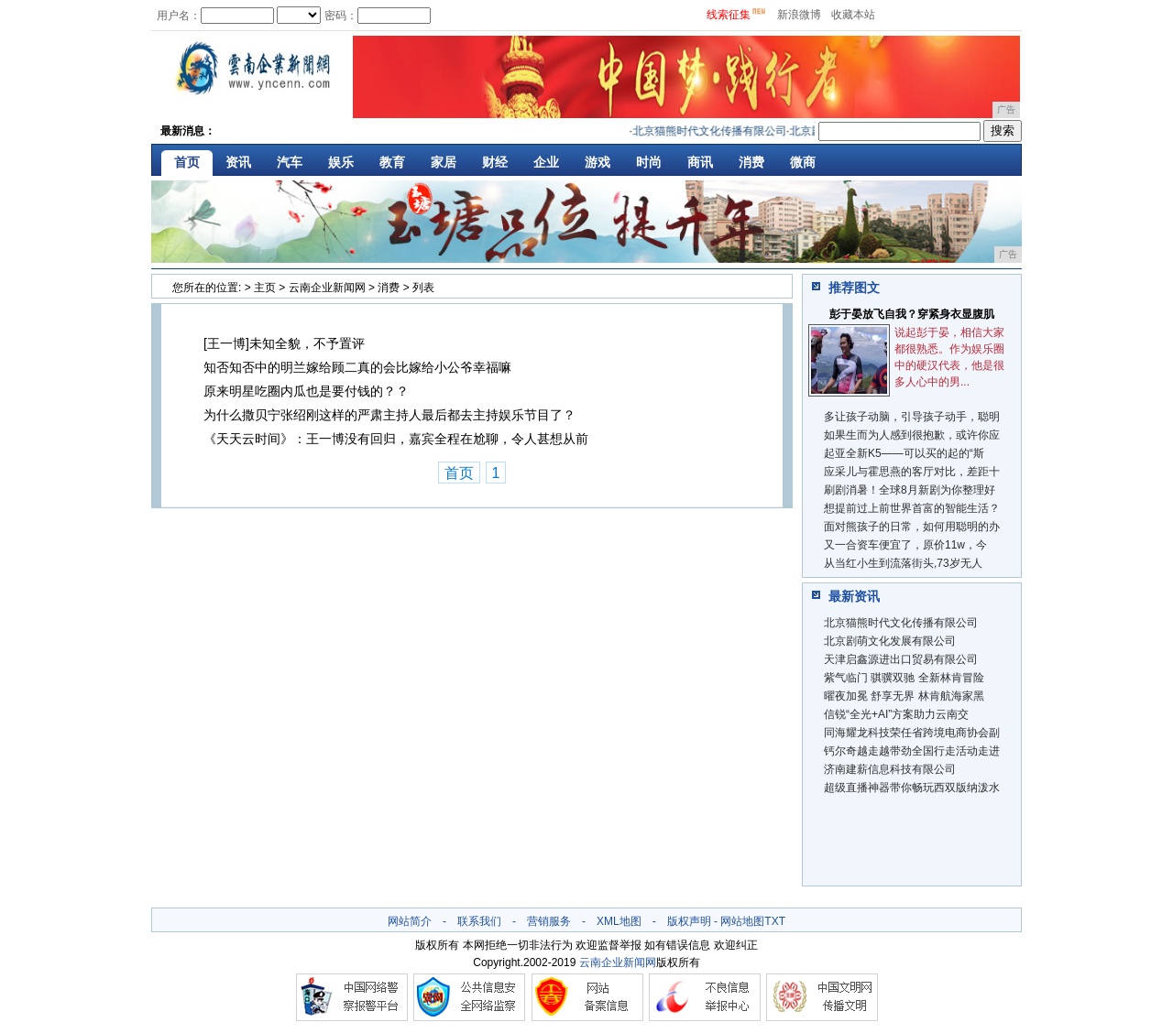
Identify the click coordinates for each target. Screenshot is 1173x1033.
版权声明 (689, 921)
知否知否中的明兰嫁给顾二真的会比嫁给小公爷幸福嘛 (357, 367)
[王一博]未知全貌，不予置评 (284, 343)
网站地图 (742, 921)
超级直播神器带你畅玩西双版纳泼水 (912, 787)
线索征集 (729, 14)
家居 (443, 162)
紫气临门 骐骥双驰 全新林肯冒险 (904, 677)
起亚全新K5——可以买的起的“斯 (904, 453)
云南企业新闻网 (327, 287)
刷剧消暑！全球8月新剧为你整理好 (909, 490)
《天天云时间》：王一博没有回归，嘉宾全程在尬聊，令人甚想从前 (395, 438)
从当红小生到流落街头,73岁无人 (903, 563)
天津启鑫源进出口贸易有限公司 (901, 659)
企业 (546, 162)
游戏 (597, 162)
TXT (774, 921)
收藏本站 (853, 14)
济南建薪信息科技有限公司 (890, 769)
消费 (751, 162)
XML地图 (619, 921)
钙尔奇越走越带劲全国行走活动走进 (912, 751)
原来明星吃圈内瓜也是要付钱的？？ (306, 391)
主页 (265, 287)
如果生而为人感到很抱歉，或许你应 (912, 435)
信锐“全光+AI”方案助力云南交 (896, 714)
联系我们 (479, 921)
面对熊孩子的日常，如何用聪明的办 (912, 526)
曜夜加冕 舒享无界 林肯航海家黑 (904, 696)
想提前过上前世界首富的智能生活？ (912, 508)
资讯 (238, 162)
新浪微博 (799, 14)
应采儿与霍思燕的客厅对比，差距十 (912, 471)
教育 (392, 162)
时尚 (649, 162)
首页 (187, 162)
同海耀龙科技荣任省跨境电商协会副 (912, 732)
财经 (495, 162)
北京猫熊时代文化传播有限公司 (713, 131)
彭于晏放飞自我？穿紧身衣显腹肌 (911, 314)
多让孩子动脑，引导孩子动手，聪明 (912, 416)
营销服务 (549, 921)
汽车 (289, 162)
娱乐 (341, 162)
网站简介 (410, 921)
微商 (803, 162)
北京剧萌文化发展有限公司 (890, 641)
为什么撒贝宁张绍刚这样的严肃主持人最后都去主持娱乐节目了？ (389, 415)
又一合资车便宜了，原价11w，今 (905, 544)
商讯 (700, 162)
